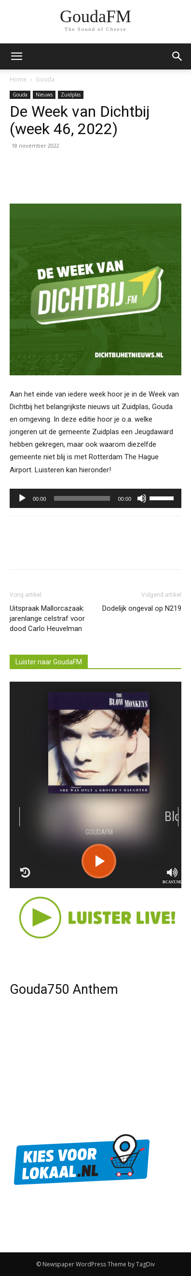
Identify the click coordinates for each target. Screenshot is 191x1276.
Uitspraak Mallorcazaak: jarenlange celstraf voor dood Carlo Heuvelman (47, 618)
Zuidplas (71, 94)
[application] (95, 498)
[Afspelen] (22, 498)
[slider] (82, 498)
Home (18, 79)
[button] (177, 56)
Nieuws (44, 94)
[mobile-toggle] (16, 56)
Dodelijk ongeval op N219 (141, 608)
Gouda (45, 79)
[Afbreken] (142, 498)
